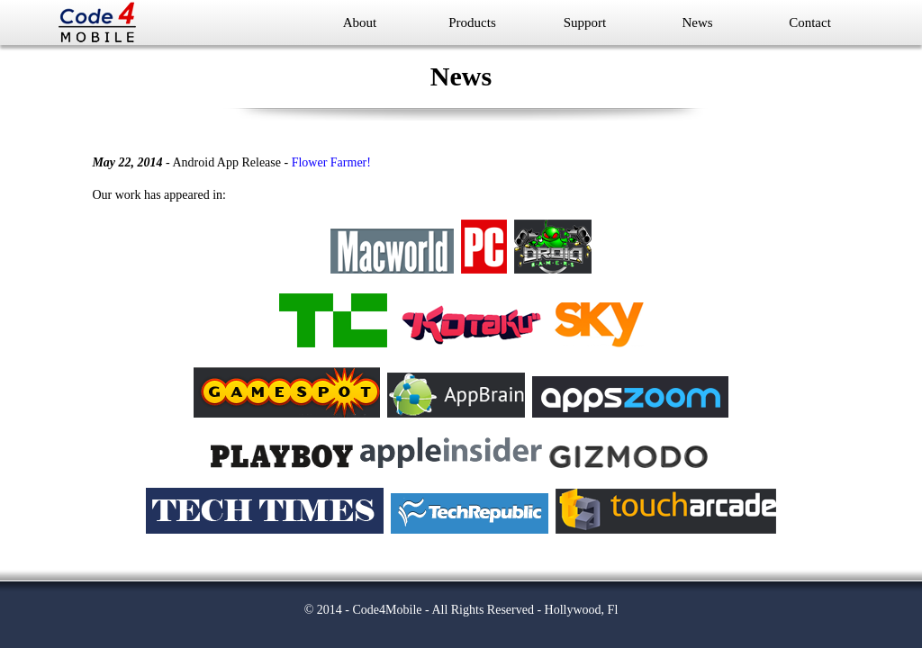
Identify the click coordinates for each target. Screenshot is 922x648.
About (360, 22)
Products (472, 22)
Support (585, 22)
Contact (810, 22)
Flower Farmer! (331, 162)
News (697, 22)
